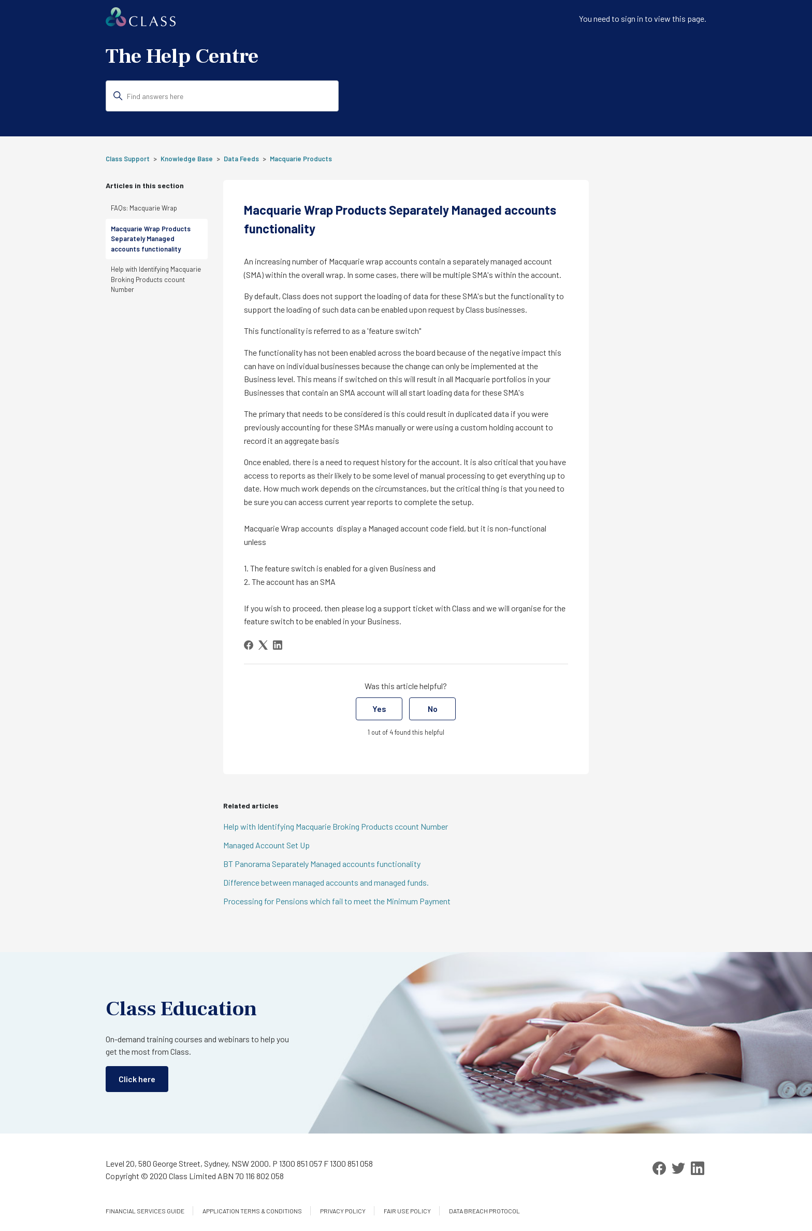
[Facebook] (248, 645)
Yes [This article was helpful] (379, 709)
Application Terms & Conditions (252, 1210)
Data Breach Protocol (484, 1210)
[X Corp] (263, 645)
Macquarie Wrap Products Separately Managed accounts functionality (151, 239)
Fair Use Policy (407, 1210)
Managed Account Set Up (266, 845)
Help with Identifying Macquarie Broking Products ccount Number (156, 279)
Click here (137, 1079)
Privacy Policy (343, 1210)
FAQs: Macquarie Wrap (144, 208)
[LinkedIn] (277, 645)
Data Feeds (241, 159)
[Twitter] (678, 1168)
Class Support (128, 159)
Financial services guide (145, 1210)
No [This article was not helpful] (433, 709)
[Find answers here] (222, 95)
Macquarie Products (301, 159)
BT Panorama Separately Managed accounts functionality (322, 864)
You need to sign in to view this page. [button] (642, 18)
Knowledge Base (187, 159)
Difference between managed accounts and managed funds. (326, 882)
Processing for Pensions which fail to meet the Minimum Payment (337, 901)
